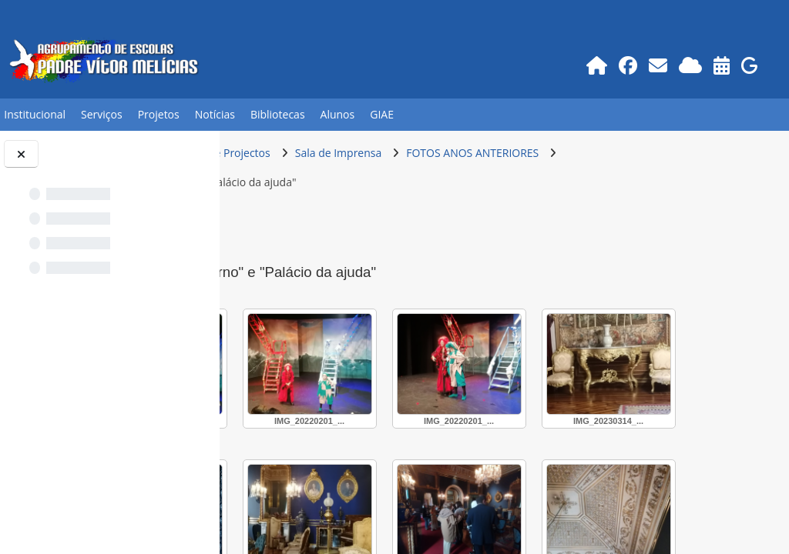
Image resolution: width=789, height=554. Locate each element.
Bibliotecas (277, 114)
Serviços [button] (102, 114)
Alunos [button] (338, 114)
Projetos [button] (159, 114)
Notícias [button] (215, 114)
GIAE (382, 114)
